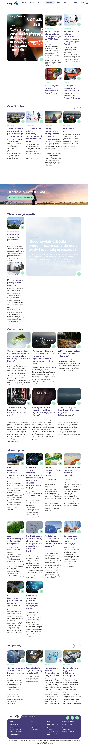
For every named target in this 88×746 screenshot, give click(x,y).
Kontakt (75, 2)
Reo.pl (33, 724)
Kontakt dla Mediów (15, 734)
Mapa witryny (34, 729)
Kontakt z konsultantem (20, 198)
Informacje (34, 727)
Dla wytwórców (67, 3)
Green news (15, 329)
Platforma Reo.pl (35, 726)
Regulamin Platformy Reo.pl (69, 726)
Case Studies (15, 106)
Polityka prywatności (67, 724)
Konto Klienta (83, 3)
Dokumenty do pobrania (68, 731)
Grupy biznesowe (51, 727)
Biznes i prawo (16, 450)
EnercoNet (34, 716)
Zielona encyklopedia (21, 214)
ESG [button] (58, 2)
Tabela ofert (50, 729)
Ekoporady (14, 645)
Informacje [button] (49, 2)
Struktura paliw (66, 729)
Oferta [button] (24, 2)
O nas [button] (39, 2)
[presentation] (74, 107)
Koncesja (64, 727)
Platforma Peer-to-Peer (52, 731)
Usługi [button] (32, 2)
